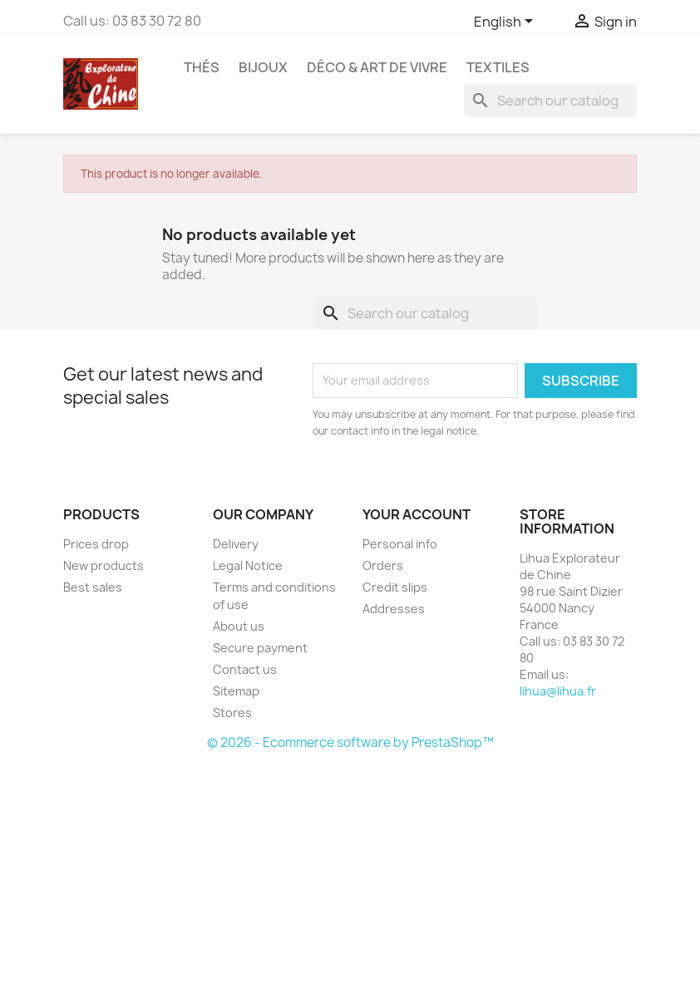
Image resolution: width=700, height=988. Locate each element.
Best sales (92, 587)
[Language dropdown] (506, 22)
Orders (382, 565)
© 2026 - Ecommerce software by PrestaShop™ (350, 742)
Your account (416, 514)
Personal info (399, 544)
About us (238, 626)
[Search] (550, 100)
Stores (232, 712)
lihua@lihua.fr (558, 691)
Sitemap (236, 691)
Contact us (245, 669)
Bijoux (263, 67)
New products (103, 565)
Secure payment (260, 648)
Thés (201, 67)
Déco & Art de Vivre (377, 67)
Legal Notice (248, 565)
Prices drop (96, 544)
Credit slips (394, 587)
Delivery (236, 544)
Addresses (393, 609)
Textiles (498, 67)
